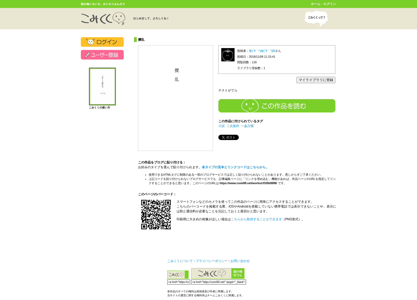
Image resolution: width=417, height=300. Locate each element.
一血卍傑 (247, 126)
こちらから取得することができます (256, 219)
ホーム (315, 4)
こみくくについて (180, 261)
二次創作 (233, 126)
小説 (221, 126)
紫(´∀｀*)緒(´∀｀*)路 (262, 50)
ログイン (329, 4)
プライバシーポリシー (212, 261)
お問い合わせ (240, 261)
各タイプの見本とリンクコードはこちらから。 (235, 167)
